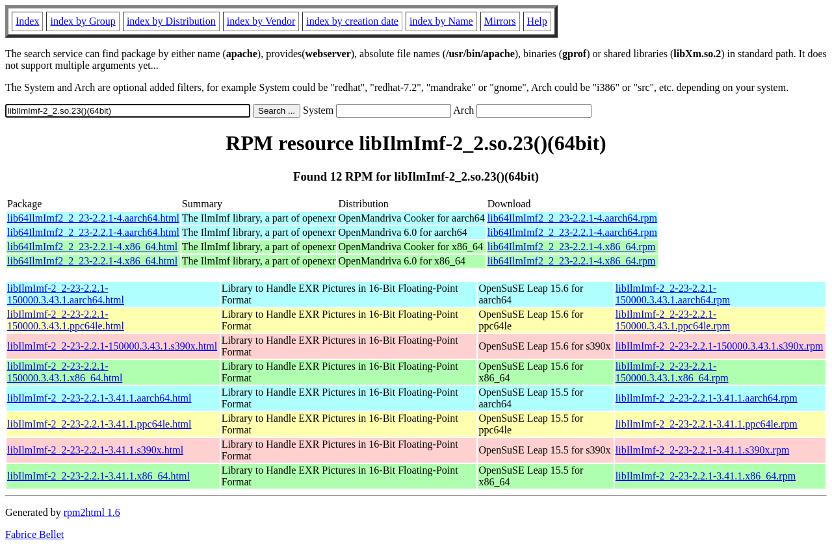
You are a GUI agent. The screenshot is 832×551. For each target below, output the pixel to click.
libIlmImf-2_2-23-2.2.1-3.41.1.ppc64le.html (99, 423)
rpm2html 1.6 (92, 512)
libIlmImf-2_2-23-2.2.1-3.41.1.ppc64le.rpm (707, 423)
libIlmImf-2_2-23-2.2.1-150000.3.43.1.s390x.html (112, 346)
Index (27, 21)
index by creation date (352, 21)
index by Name (441, 21)
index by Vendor (261, 21)
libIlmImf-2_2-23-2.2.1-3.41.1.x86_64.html (98, 475)
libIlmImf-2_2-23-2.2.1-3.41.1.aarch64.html (99, 398)
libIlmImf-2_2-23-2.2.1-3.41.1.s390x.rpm (703, 449)
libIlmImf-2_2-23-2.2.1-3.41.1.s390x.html (95, 449)
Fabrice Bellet (34, 534)
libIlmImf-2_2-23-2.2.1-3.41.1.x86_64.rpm (706, 475)
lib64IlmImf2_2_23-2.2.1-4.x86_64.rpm (572, 246)
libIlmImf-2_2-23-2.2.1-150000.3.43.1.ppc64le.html (65, 320)
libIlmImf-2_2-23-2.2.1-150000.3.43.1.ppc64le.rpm (673, 320)
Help (537, 21)
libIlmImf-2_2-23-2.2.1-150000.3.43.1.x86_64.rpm (672, 372)
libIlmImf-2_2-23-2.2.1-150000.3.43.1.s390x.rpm (720, 346)
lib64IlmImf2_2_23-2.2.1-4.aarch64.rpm (572, 218)
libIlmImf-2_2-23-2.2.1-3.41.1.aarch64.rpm (707, 398)
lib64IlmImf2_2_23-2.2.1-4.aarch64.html (93, 218)
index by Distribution (171, 21)
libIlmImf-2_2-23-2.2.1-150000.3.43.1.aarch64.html (65, 294)
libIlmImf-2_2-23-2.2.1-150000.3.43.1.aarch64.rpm (673, 294)
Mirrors (500, 21)
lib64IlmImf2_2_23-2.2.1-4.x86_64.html (92, 246)
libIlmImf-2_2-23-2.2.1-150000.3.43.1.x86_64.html (64, 372)
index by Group (82, 21)
